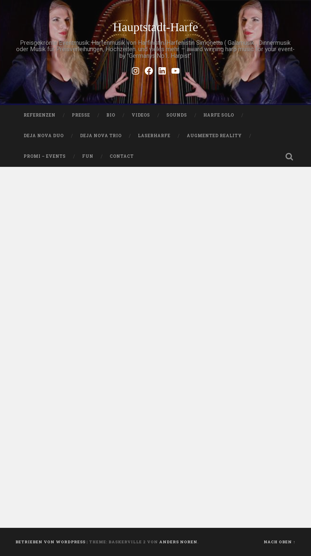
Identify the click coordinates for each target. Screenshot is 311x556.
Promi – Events (45, 156)
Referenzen (39, 115)
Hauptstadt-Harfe (155, 27)
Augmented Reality (214, 135)
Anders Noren (178, 541)
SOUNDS (176, 115)
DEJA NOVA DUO (44, 135)
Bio (110, 115)
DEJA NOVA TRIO (101, 135)
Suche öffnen (289, 156)
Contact (122, 156)
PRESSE (81, 115)
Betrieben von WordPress (50, 541)
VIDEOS (141, 115)
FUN (87, 156)
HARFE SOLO (218, 115)
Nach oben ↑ (279, 541)
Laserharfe (154, 135)
